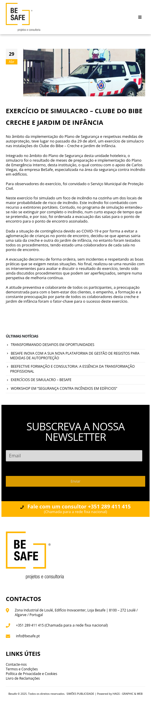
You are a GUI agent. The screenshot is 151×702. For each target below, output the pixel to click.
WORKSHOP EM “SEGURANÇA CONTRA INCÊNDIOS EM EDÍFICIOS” (64, 388)
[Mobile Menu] (139, 17)
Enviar (76, 481)
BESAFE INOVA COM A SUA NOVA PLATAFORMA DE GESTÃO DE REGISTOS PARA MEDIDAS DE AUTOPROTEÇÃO (74, 356)
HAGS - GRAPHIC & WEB (128, 694)
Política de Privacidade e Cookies (31, 673)
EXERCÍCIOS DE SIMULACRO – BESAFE (41, 379)
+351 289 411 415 (30, 625)
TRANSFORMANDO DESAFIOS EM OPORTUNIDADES (52, 344)
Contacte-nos (16, 664)
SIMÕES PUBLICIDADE (80, 694)
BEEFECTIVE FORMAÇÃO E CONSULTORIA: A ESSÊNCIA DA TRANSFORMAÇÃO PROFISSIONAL (72, 369)
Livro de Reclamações (23, 678)
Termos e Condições (22, 669)
